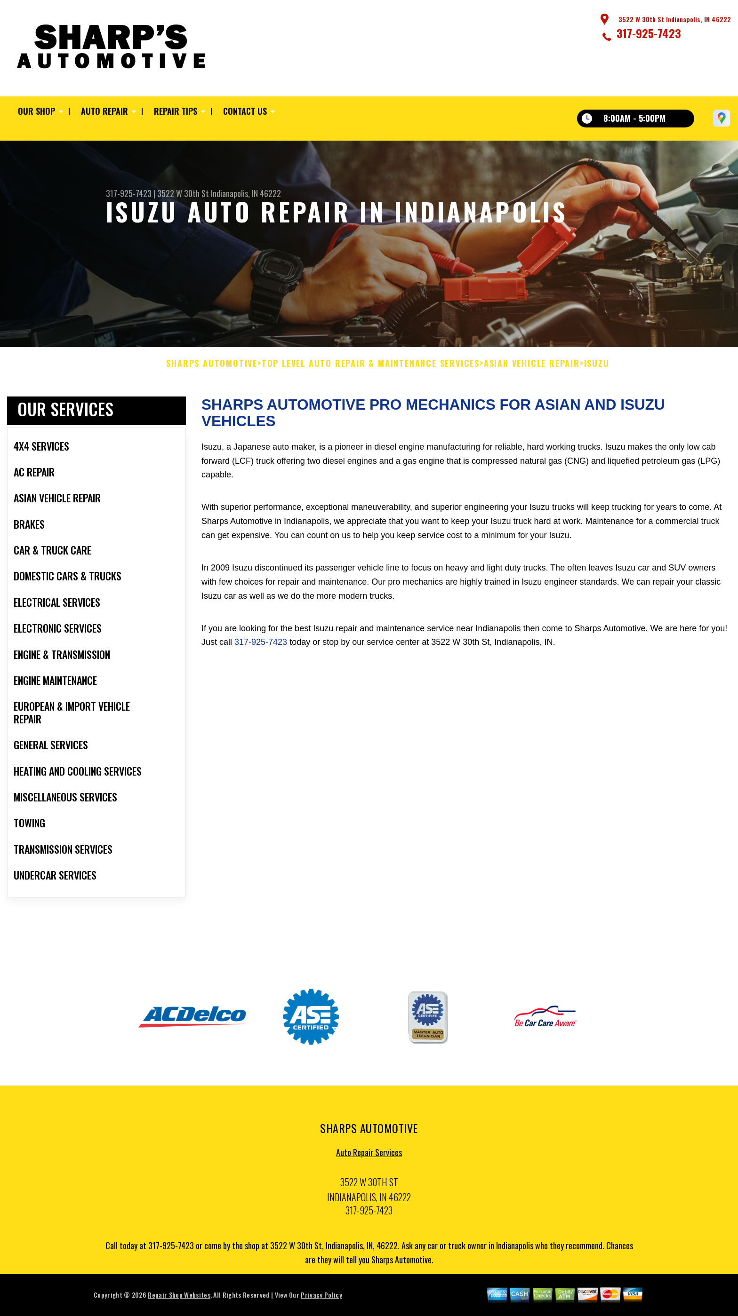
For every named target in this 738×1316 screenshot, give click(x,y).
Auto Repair (104, 111)
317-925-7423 (649, 32)
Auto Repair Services (369, 1155)
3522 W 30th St (183, 193)
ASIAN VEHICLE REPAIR (532, 366)
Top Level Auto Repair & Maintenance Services (371, 366)
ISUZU (597, 366)
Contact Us (245, 111)
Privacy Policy (321, 1297)
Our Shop (36, 111)
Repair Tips (175, 111)
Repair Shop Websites (179, 1297)
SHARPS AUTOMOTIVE (211, 366)
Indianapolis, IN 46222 (246, 193)
